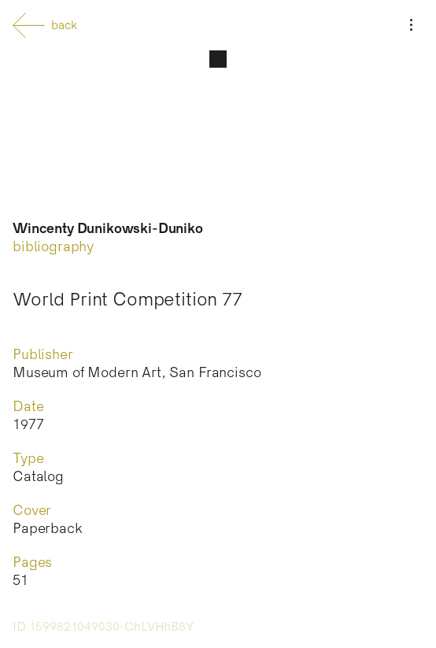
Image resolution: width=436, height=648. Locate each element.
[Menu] (411, 25)
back (45, 26)
